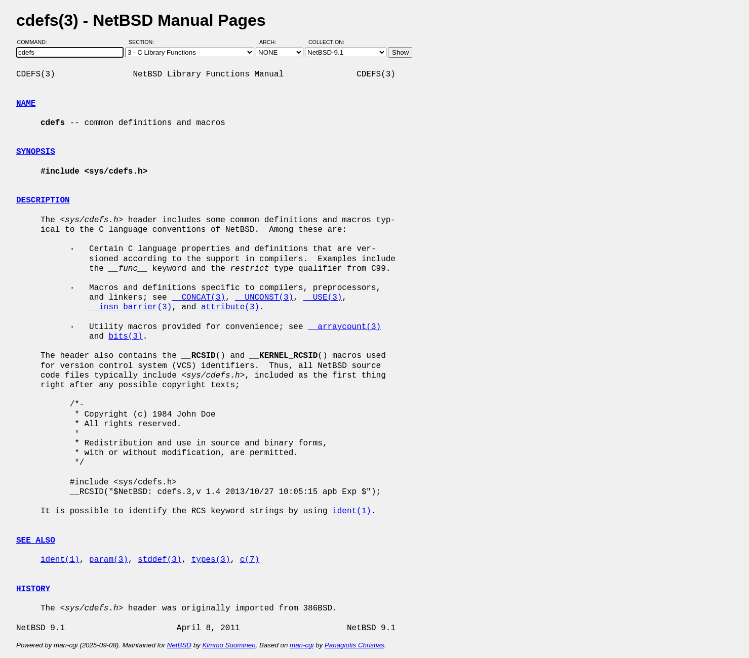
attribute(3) (230, 307)
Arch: (272, 42)
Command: (35, 42)
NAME (25, 103)
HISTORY (33, 589)
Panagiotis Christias (354, 645)
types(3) (210, 559)
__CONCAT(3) (198, 297)
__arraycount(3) (344, 327)
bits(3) (125, 336)
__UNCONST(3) (264, 297)
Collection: (326, 42)
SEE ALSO (35, 540)
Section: (144, 42)
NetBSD (179, 645)
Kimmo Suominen (228, 645)
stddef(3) (159, 559)
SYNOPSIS (35, 151)
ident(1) (351, 511)
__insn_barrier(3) (130, 307)
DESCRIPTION (43, 200)
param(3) (108, 559)
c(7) (249, 559)
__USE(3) (322, 297)
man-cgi (301, 645)
